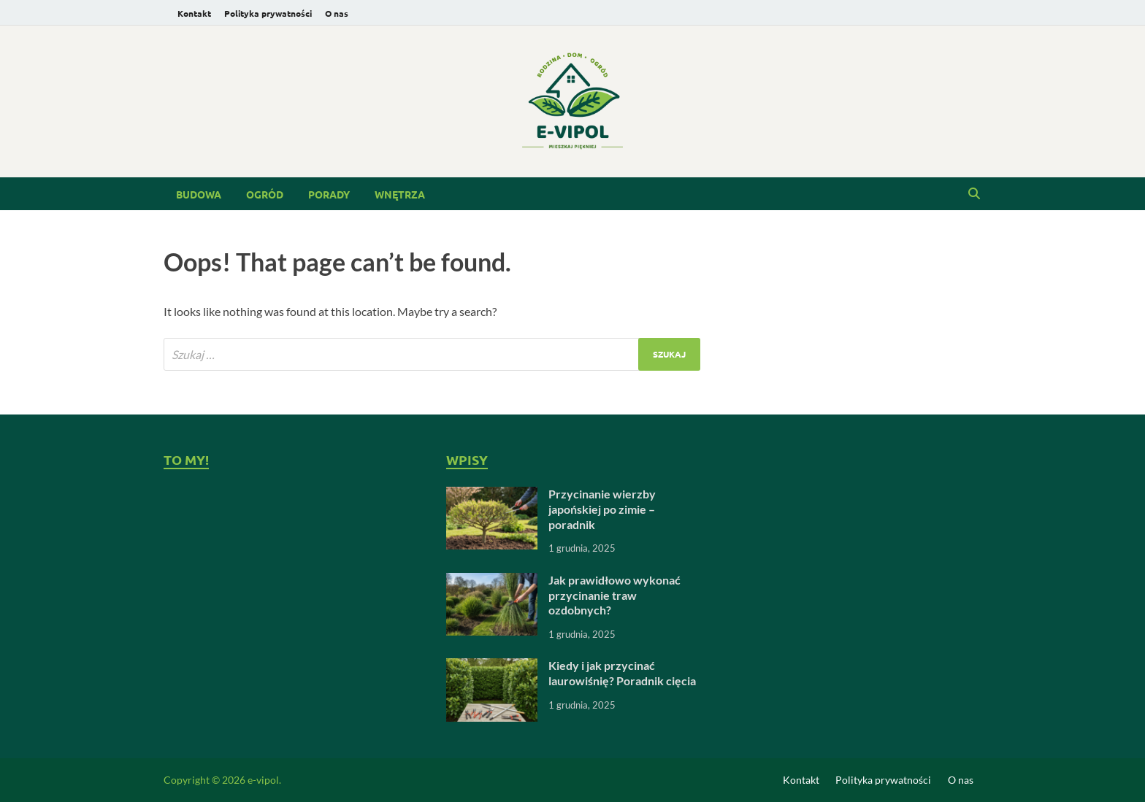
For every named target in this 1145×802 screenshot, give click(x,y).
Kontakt (194, 13)
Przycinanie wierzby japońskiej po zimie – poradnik (602, 509)
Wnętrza (400, 194)
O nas (336, 13)
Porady (329, 194)
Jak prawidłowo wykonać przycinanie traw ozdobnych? (614, 595)
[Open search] (974, 194)
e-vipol (263, 780)
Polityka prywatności (268, 13)
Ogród (264, 194)
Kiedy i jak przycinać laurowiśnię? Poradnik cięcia (622, 672)
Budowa (198, 194)
